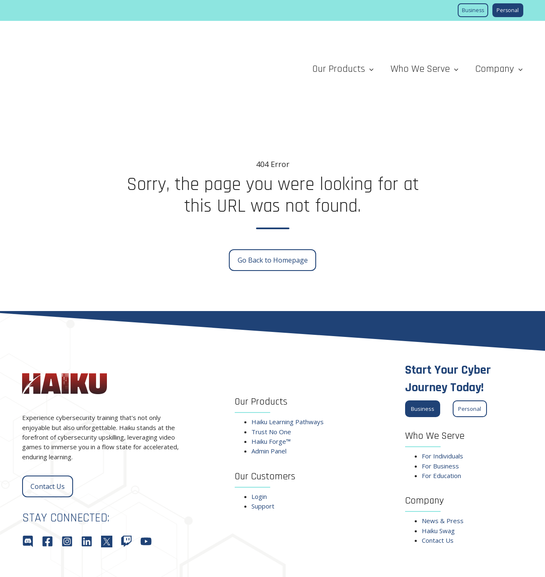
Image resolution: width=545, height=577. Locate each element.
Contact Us (47, 424)
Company (494, 38)
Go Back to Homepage (273, 197)
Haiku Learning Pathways (287, 359)
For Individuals (442, 394)
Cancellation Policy (351, 562)
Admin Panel (268, 389)
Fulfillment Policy (294, 562)
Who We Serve (420, 38)
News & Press (443, 459)
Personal (508, 10)
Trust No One (271, 369)
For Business (440, 404)
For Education (441, 413)
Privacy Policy (458, 562)
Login (259, 434)
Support (262, 444)
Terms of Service (406, 562)
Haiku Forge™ (271, 379)
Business (473, 10)
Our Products (338, 38)
